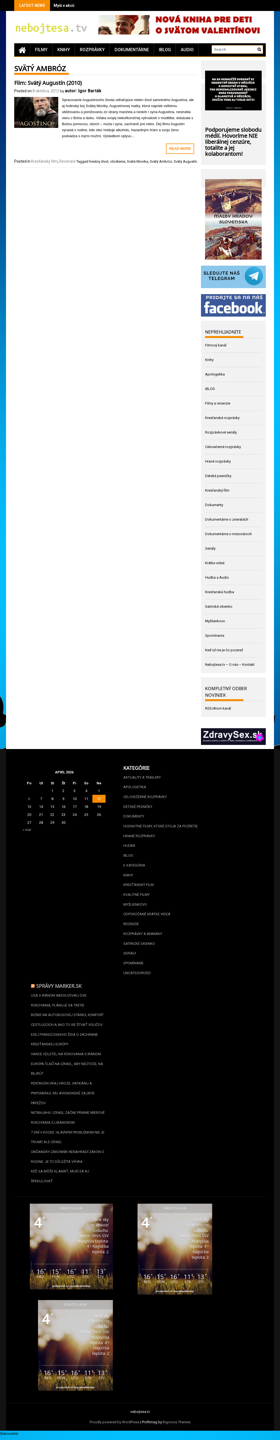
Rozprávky (92, 49)
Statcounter (9, 1437)
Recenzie (67, 161)
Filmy (41, 49)
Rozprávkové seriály (221, 432)
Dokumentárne (132, 49)
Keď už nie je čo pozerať (224, 650)
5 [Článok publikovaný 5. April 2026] (99, 791)
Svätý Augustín (185, 161)
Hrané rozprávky (218, 461)
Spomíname (214, 635)
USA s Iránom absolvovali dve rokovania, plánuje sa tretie (58, 1002)
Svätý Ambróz (161, 161)
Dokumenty (214, 505)
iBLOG (165, 49)
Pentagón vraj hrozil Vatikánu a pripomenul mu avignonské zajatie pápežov (63, 1096)
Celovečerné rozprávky (223, 447)
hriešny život (99, 161)
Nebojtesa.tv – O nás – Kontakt (230, 664)
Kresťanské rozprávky (222, 418)
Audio (187, 49)
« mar (27, 830)
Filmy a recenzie (217, 403)
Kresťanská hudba (219, 592)
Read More (180, 149)
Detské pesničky (218, 476)
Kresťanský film (44, 161)
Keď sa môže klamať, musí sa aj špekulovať (60, 1179)
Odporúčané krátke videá (146, 915)
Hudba (129, 846)
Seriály (210, 548)
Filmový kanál (215, 345)
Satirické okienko (218, 606)
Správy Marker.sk (58, 987)
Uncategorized (137, 975)
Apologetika (215, 374)
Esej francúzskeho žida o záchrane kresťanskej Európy (64, 1041)
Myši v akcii (64, 5)
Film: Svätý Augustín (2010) (48, 82)
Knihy (63, 49)
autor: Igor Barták (83, 90)
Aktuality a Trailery (142, 777)
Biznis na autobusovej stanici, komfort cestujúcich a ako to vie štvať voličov (67, 1022)
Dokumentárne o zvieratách (226, 519)
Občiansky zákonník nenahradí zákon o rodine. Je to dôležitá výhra (67, 1160)
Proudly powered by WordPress (114, 1425)
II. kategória (134, 866)
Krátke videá (214, 563)
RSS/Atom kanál (218, 708)
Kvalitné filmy (136, 896)
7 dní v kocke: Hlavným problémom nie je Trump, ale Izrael (67, 1140)
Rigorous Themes (177, 1425)
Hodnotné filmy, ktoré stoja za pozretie (160, 827)
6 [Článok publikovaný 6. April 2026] (29, 799)
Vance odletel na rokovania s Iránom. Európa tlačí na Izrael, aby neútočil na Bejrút (67, 1066)
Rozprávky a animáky (142, 935)
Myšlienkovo (215, 621)
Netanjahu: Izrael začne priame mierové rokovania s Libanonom (68, 1120)
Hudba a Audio (217, 577)
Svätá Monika (137, 161)
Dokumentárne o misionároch (228, 534)
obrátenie (117, 161)
